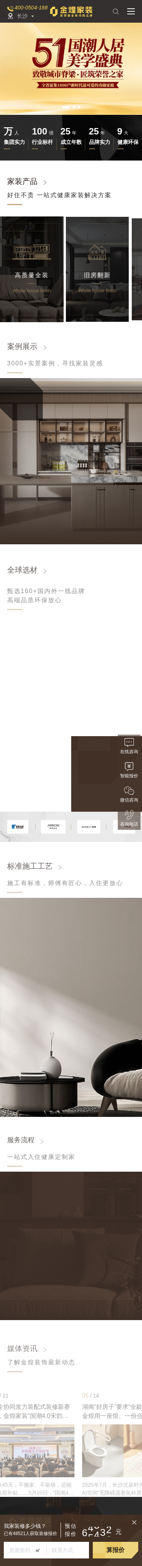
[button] (66, 107)
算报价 (115, 1550)
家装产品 (22, 182)
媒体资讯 (22, 1348)
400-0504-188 (31, 8)
